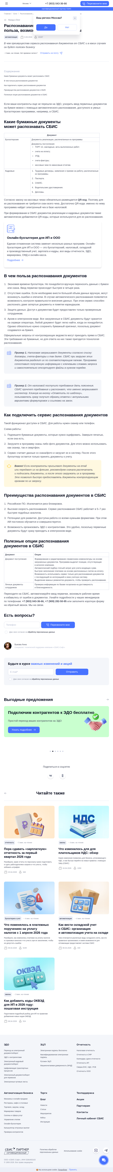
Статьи (43, 1109)
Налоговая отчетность (86, 1051)
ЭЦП (43, 1044)
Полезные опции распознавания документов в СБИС (25, 95)
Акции (81, 1099)
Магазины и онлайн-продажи (15, 1099)
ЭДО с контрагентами (13, 1058)
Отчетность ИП (83, 1063)
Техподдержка (86, 1093)
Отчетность (84, 1044)
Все (105, 699)
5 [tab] (60, 751)
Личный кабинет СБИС (91, 1118)
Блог (15, 14)
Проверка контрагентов (13, 1132)
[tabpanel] (56, 726)
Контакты (83, 1111)
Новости (43, 1105)
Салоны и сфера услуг (13, 1116)
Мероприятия (45, 1114)
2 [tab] (52, 751)
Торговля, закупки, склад (14, 1107)
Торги (43, 1093)
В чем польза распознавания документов (21, 81)
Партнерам (83, 1105)
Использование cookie (73, 1151)
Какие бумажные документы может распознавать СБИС (27, 76)
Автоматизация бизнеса (19, 1093)
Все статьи (11, 793)
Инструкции (45, 1122)
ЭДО (6, 1044)
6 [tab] (62, 751)
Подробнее (62, 1170)
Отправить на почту (51, 53)
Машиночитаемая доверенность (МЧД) (56, 1066)
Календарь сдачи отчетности (88, 1059)
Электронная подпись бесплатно (53, 1051)
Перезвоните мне (94, 4)
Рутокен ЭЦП (45, 1062)
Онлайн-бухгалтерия (12, 1124)
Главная (7, 14)
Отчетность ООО (84, 1072)
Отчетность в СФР (84, 1055)
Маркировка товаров (12, 1111)
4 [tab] (57, 751)
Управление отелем (12, 1120)
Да (45, 27)
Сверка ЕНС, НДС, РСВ (86, 1067)
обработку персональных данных (41, 632)
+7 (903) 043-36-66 (56, 3)
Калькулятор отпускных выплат (16, 1128)
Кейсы (43, 1118)
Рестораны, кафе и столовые (16, 1103)
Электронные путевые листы (16, 1082)
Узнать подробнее (24, 730)
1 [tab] (50, 751)
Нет (67, 27)
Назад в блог (12, 20)
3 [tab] (55, 751)
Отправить (72, 672)
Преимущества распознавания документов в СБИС (25, 90)
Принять (73, 1170)
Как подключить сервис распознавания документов (25, 85)
